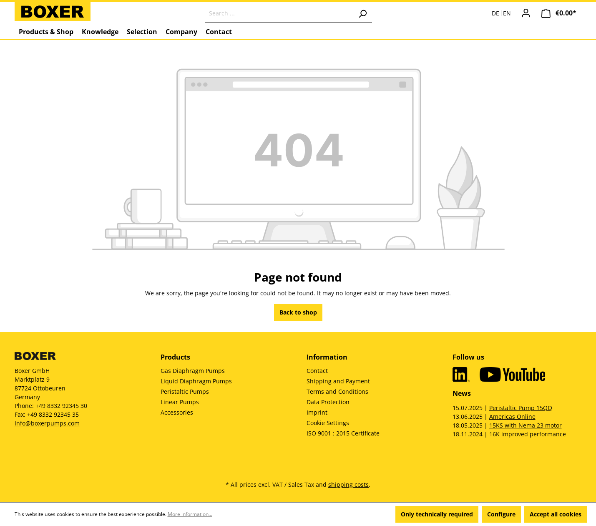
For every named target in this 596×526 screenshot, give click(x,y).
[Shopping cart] (559, 13)
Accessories (177, 412)
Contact (317, 371)
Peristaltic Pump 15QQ (520, 408)
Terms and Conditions (337, 391)
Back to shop (298, 312)
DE (495, 13)
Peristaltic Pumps (185, 391)
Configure (501, 514)
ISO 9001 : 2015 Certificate (343, 433)
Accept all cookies (555, 514)
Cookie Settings (328, 423)
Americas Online (512, 416)
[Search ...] (279, 13)
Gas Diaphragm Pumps (193, 371)
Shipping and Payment (338, 381)
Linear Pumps (180, 402)
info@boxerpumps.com (47, 423)
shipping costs (348, 484)
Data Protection (328, 402)
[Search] (362, 13)
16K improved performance (527, 434)
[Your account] (526, 13)
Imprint (317, 412)
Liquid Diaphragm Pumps (196, 381)
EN (507, 13)
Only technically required (437, 514)
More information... (190, 514)
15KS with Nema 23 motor (525, 425)
